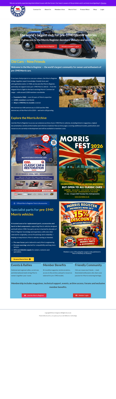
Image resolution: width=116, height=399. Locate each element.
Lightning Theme (58, 315)
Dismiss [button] (103, 3)
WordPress (49, 315)
